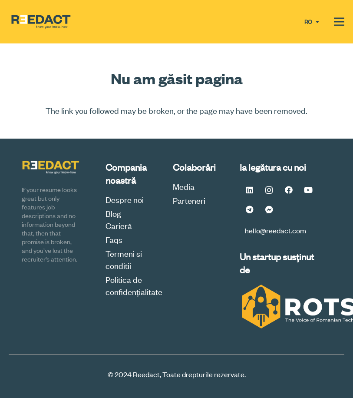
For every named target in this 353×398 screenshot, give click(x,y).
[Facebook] (288, 190)
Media (184, 186)
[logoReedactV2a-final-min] (41, 22)
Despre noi (125, 199)
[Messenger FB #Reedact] (269, 209)
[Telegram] (249, 209)
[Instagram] (269, 190)
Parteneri (189, 200)
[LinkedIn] (249, 190)
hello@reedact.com (275, 230)
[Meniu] (339, 22)
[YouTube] (308, 190)
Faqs (114, 239)
